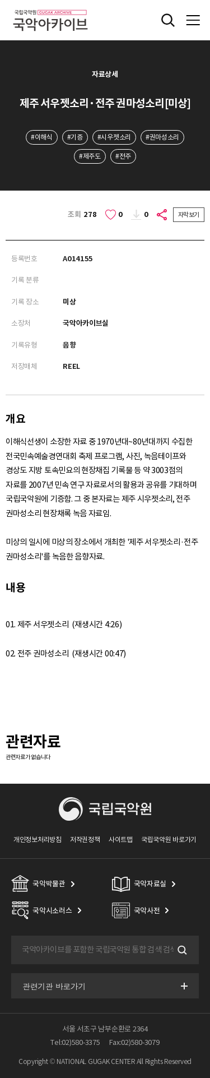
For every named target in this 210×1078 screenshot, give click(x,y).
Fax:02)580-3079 (134, 1042)
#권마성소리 (162, 137)
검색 (181, 950)
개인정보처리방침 (37, 839)
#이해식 (42, 137)
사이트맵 (121, 839)
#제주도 (90, 156)
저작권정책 (85, 839)
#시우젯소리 (114, 137)
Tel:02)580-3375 (75, 1042)
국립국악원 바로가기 (169, 839)
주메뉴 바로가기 (0, 0)
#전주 (123, 156)
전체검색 (168, 20)
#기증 (75, 137)
